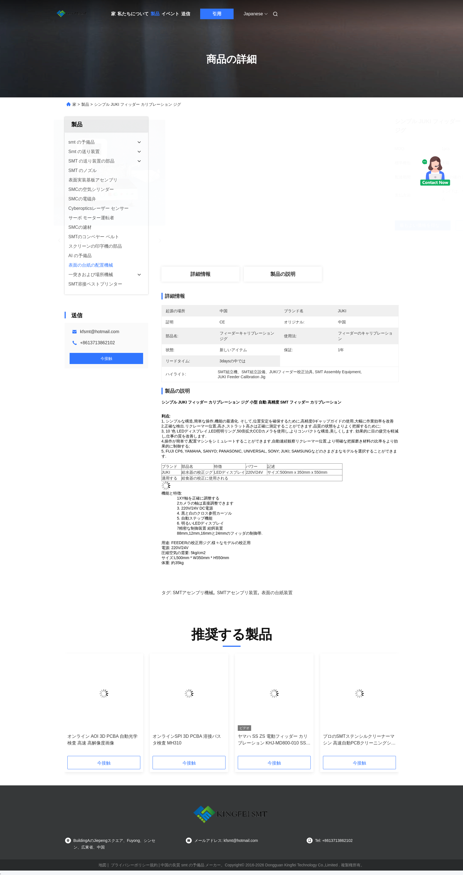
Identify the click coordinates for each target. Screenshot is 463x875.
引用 (216, 13)
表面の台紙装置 (277, 592)
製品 (155, 13)
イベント (170, 13)
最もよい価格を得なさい (312, 225)
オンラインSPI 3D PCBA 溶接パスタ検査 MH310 (187, 739)
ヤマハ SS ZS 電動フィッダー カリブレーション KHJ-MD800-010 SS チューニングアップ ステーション (273, 740)
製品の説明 (282, 274)
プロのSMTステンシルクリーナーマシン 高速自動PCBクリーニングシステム (359, 740)
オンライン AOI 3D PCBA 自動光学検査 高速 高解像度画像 (102, 739)
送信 (185, 13)
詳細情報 (200, 274)
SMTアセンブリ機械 (193, 592)
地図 (102, 865)
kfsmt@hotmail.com (99, 331)
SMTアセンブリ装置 (237, 592)
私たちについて (133, 13)
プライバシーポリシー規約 (134, 865)
